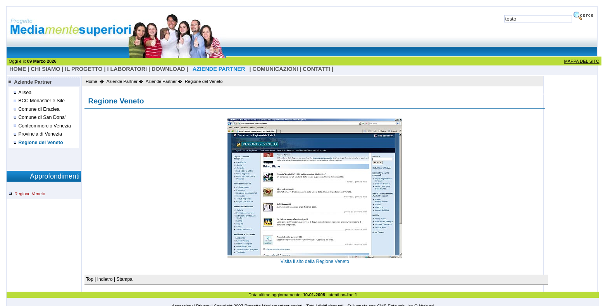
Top (90, 279)
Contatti (316, 69)
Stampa (125, 279)
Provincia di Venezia (40, 134)
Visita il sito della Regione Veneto (315, 262)
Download (168, 69)
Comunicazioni (275, 69)
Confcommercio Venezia (44, 126)
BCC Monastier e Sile (41, 100)
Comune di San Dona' (41, 117)
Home (91, 81)
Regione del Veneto (40, 142)
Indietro (105, 279)
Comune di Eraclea (39, 109)
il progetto (83, 69)
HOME (17, 69)
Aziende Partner (33, 82)
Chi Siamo (45, 69)
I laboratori (127, 69)
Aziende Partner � (125, 81)
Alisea (24, 92)
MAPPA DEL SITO (581, 61)
